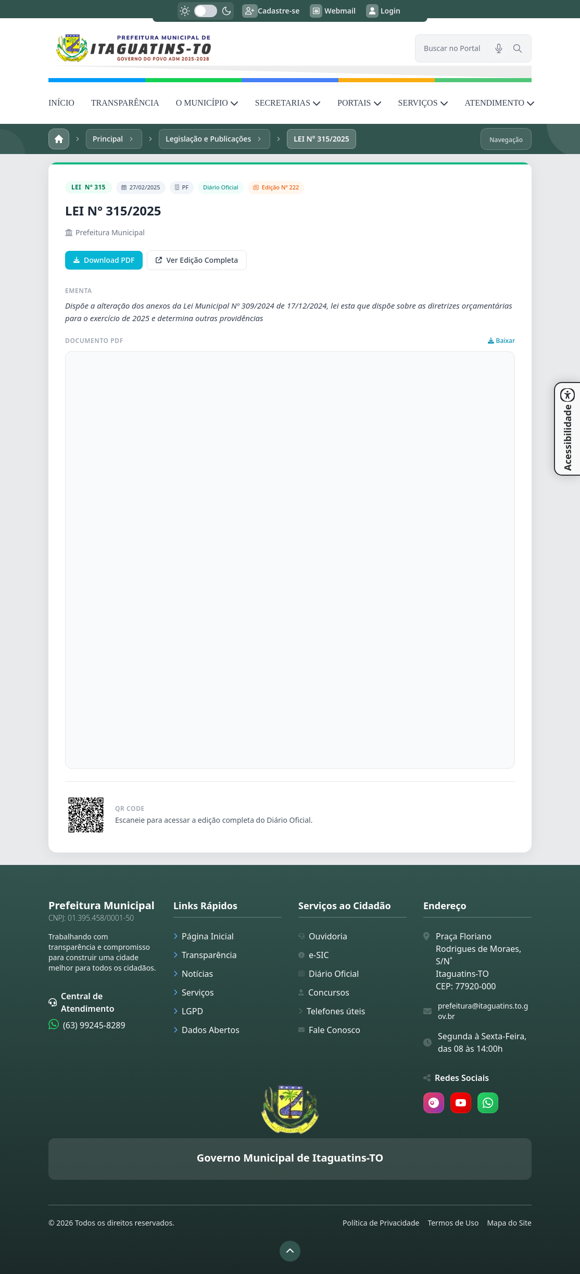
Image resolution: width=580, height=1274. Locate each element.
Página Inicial (203, 936)
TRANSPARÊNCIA (125, 102)
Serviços (193, 992)
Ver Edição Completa (197, 260)
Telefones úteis (331, 1011)
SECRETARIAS (288, 102)
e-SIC (313, 955)
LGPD (188, 1011)
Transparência (205, 955)
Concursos (323, 992)
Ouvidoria (322, 936)
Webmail (333, 11)
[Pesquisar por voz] (498, 48)
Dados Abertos (206, 1030)
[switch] (205, 11)
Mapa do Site (509, 1223)
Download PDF (103, 260)
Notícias (193, 973)
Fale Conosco (329, 1030)
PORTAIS (359, 102)
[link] (225, 48)
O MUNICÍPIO (207, 102)
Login (383, 11)
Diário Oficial (328, 973)
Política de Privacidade (381, 1223)
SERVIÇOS (423, 102)
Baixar (501, 341)
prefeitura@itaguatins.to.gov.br (483, 1011)
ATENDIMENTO (500, 102)
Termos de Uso (452, 1223)
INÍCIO (61, 102)
